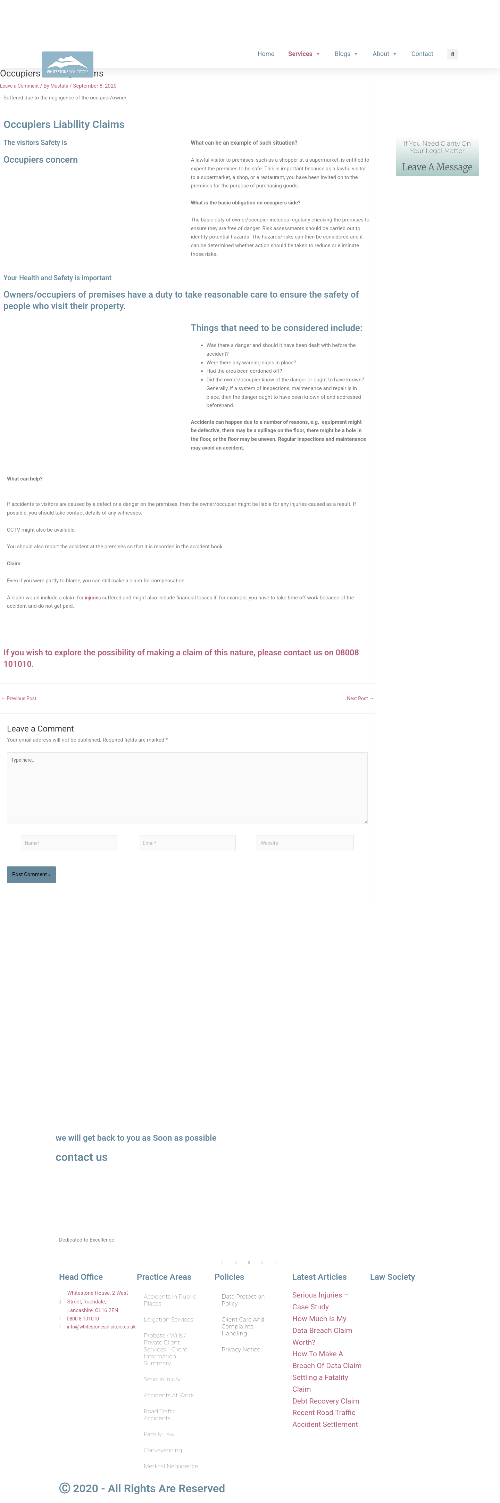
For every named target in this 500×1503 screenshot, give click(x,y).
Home (266, 51)
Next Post (359, 696)
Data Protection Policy (243, 1300)
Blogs (347, 51)
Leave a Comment (21, 83)
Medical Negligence (171, 1466)
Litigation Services (168, 1319)
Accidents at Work (169, 1395)
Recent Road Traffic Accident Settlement (323, 1447)
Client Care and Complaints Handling (243, 1326)
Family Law (159, 1434)
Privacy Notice (241, 1349)
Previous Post (20, 696)
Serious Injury (162, 1379)
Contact (422, 51)
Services (304, 51)
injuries (93, 595)
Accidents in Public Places (170, 1300)
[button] (452, 51)
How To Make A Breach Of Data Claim (323, 1365)
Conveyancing (163, 1450)
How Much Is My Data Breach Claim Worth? (325, 1330)
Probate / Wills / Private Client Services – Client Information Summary (165, 1349)
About (385, 51)
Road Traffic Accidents (160, 1415)
